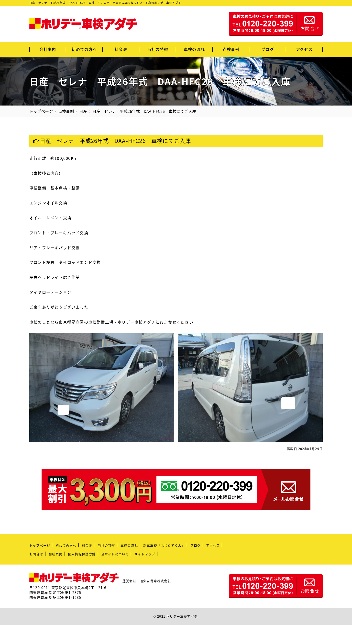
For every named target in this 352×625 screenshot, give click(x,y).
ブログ (267, 49)
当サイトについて (115, 554)
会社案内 (47, 49)
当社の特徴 (157, 49)
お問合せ (36, 554)
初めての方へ (84, 49)
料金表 (121, 49)
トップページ (39, 545)
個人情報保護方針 (82, 554)
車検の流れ (194, 49)
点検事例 (231, 49)
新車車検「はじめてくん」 (164, 545)
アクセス (304, 49)
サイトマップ (144, 554)
